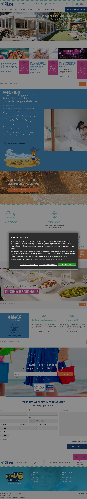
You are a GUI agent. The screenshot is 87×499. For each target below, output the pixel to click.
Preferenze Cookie (29, 264)
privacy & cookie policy (56, 259)
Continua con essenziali (48, 264)
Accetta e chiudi (67, 264)
